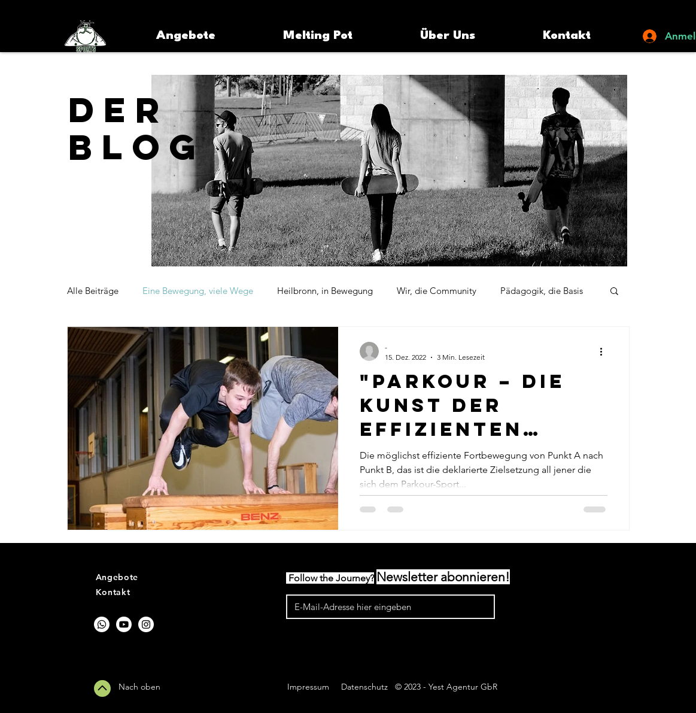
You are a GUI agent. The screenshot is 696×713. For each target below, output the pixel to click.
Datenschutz (364, 686)
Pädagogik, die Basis (541, 290)
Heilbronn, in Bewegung (325, 290)
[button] (614, 292)
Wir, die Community (436, 290)
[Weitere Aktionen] (605, 351)
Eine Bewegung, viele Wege (197, 290)
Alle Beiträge (92, 290)
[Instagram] (146, 624)
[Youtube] (124, 624)
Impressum (308, 686)
